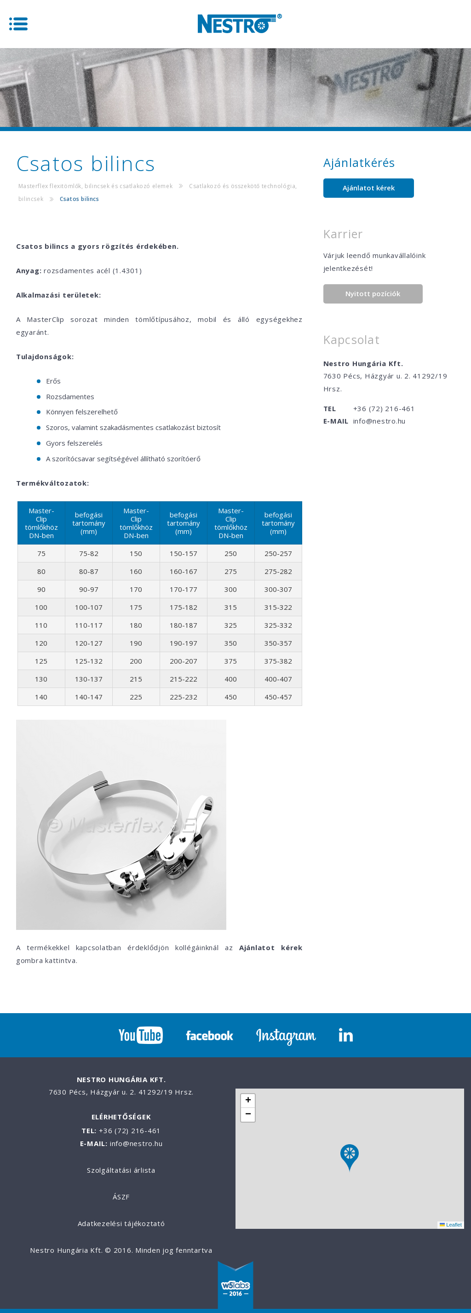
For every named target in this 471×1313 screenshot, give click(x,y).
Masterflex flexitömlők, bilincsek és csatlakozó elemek (95, 186)
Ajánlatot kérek (369, 187)
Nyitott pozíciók (372, 293)
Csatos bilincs (79, 199)
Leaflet (451, 1224)
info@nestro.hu (379, 420)
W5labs (235, 1286)
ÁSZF (121, 1196)
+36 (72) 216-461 (384, 408)
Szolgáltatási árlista (121, 1170)
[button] (349, 1158)
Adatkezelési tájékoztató (121, 1223)
